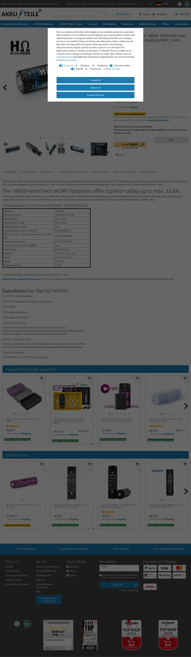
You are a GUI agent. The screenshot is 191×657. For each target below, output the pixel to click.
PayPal (79, 68)
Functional (95, 68)
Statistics (85, 65)
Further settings (112, 68)
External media (122, 65)
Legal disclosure (65, 56)
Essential (68, 65)
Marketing (102, 65)
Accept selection (95, 94)
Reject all (95, 87)
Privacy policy (70, 59)
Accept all (96, 80)
